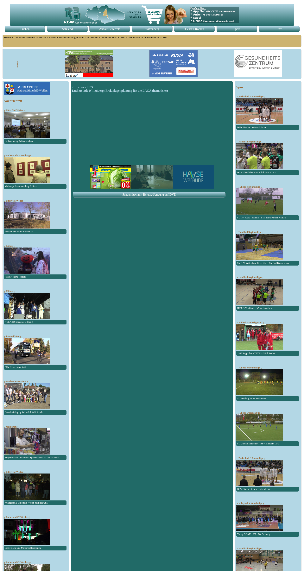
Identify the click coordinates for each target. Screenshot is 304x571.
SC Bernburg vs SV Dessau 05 (251, 398)
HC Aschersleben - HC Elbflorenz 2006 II (256, 172)
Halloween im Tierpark (15, 276)
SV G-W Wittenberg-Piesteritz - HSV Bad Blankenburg (263, 263)
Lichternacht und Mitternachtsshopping (23, 548)
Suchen (25, 29)
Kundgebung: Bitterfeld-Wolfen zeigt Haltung (26, 502)
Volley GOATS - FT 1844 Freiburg (253, 534)
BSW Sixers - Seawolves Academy (253, 489)
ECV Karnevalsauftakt (15, 367)
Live (279, 29)
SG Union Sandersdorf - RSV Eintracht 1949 (258, 443)
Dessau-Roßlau (194, 29)
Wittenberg (152, 29)
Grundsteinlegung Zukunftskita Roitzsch (23, 412)
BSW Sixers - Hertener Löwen (251, 127)
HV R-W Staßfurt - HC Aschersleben (254, 308)
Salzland (67, 29)
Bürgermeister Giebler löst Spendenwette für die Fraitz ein (32, 457)
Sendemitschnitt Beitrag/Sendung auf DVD (149, 194)
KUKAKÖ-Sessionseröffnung (19, 322)
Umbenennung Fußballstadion (19, 141)
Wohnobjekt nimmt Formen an (19, 231)
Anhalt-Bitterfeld (109, 29)
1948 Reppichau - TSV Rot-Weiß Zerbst (256, 353)
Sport (237, 29)
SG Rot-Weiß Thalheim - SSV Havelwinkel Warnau (261, 217)
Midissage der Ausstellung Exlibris (21, 186)
